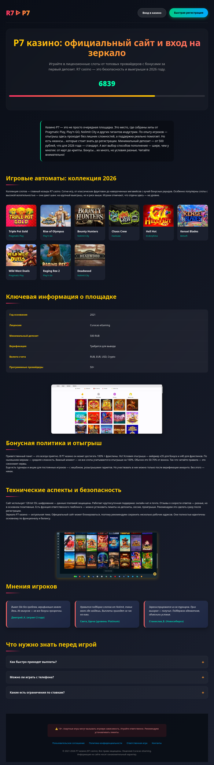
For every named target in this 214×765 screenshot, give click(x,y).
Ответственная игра (137, 743)
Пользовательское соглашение (68, 743)
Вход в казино (152, 13)
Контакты (157, 743)
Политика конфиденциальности (105, 743)
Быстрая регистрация (188, 12)
